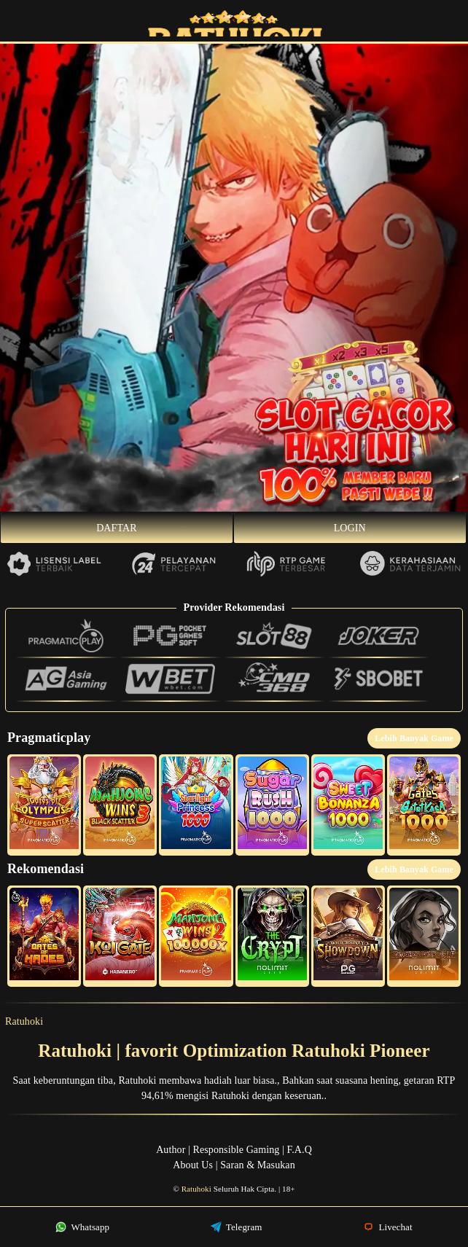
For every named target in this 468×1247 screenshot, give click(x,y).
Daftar (116, 528)
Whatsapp (82, 1226)
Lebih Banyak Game (414, 738)
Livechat (388, 1226)
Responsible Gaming (236, 1149)
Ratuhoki (24, 1021)
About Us (193, 1165)
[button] (44, 805)
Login (350, 528)
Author (170, 1149)
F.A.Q (298, 1149)
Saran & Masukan (257, 1165)
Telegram (236, 1226)
